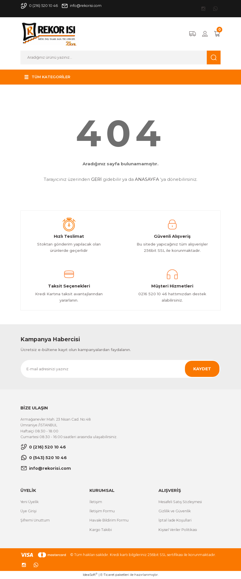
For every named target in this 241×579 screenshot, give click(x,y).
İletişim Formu (102, 511)
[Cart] (217, 33)
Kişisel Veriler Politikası (177, 530)
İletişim (95, 502)
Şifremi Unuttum (35, 520)
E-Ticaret (107, 575)
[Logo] (49, 34)
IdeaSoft (90, 574)
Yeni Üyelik (29, 502)
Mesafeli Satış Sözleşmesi (180, 502)
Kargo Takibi (100, 530)
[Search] (120, 57)
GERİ (96, 179)
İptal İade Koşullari (175, 520)
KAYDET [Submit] (202, 368)
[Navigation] (46, 77)
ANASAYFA (147, 179)
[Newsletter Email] (120, 369)
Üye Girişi (28, 511)
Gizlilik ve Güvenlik (174, 511)
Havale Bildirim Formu (109, 520)
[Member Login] (205, 33)
